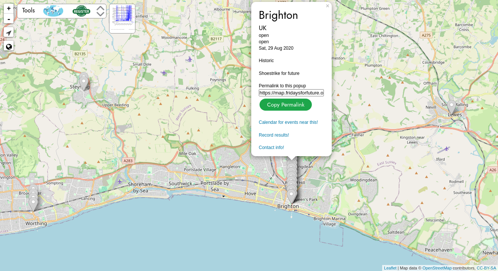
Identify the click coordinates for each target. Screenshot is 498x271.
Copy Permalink (285, 104)
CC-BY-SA (486, 268)
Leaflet (390, 268)
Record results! (274, 135)
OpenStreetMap (437, 268)
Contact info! (271, 147)
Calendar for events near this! (288, 122)
